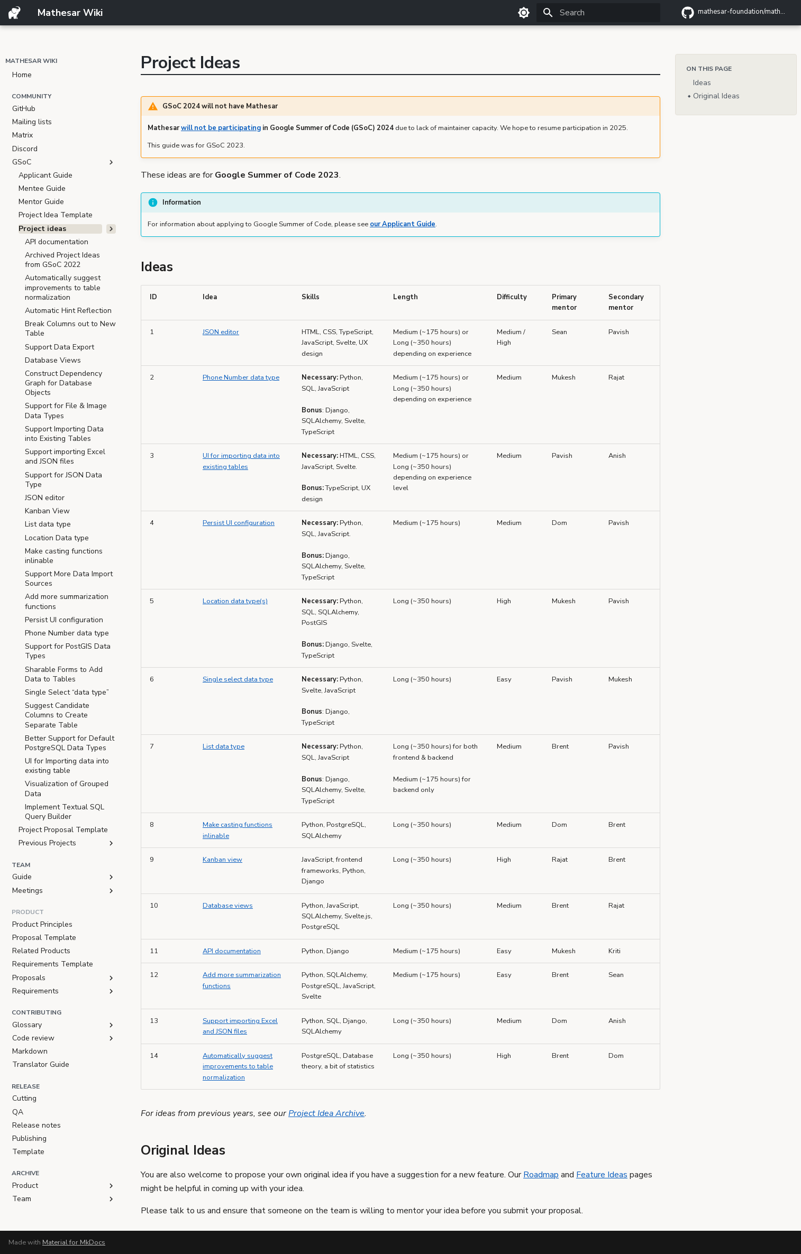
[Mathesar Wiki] (14, 12)
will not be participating (221, 128)
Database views (228, 905)
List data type (223, 746)
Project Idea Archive (326, 1113)
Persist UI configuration (239, 523)
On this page (709, 68)
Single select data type (238, 679)
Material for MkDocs (73, 1242)
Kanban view (222, 859)
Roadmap (541, 1175)
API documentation (232, 951)
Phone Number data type (241, 377)
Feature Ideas (601, 1175)
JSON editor (221, 332)
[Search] (598, 12)
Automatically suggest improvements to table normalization (238, 1066)
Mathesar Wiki (31, 61)
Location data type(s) (235, 601)
